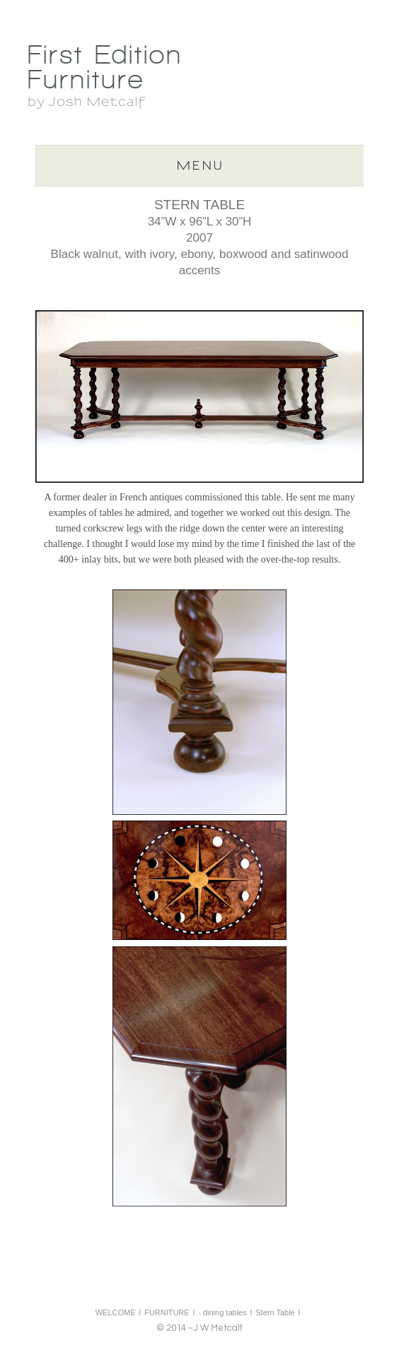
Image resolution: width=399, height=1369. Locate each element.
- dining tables (222, 1312)
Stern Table (274, 1312)
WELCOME (116, 1312)
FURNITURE (167, 1312)
